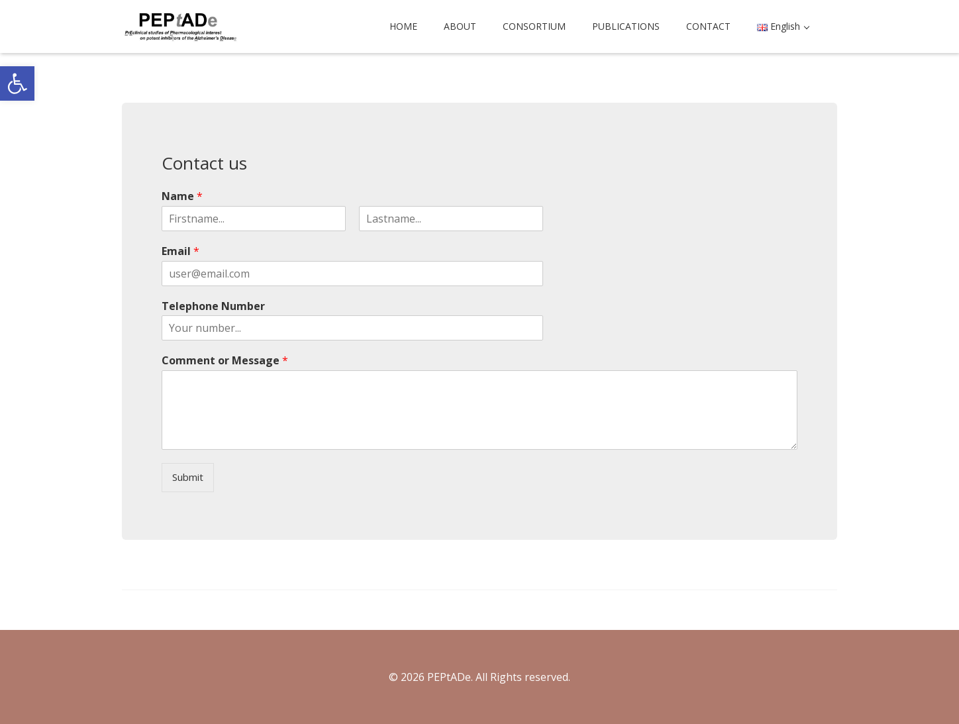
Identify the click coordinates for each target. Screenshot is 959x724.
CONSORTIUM (534, 26)
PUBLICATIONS (626, 26)
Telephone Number (213, 306)
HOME (403, 26)
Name (182, 196)
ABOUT (460, 26)
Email (180, 251)
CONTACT (708, 26)
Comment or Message (225, 361)
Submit (187, 477)
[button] (17, 83)
